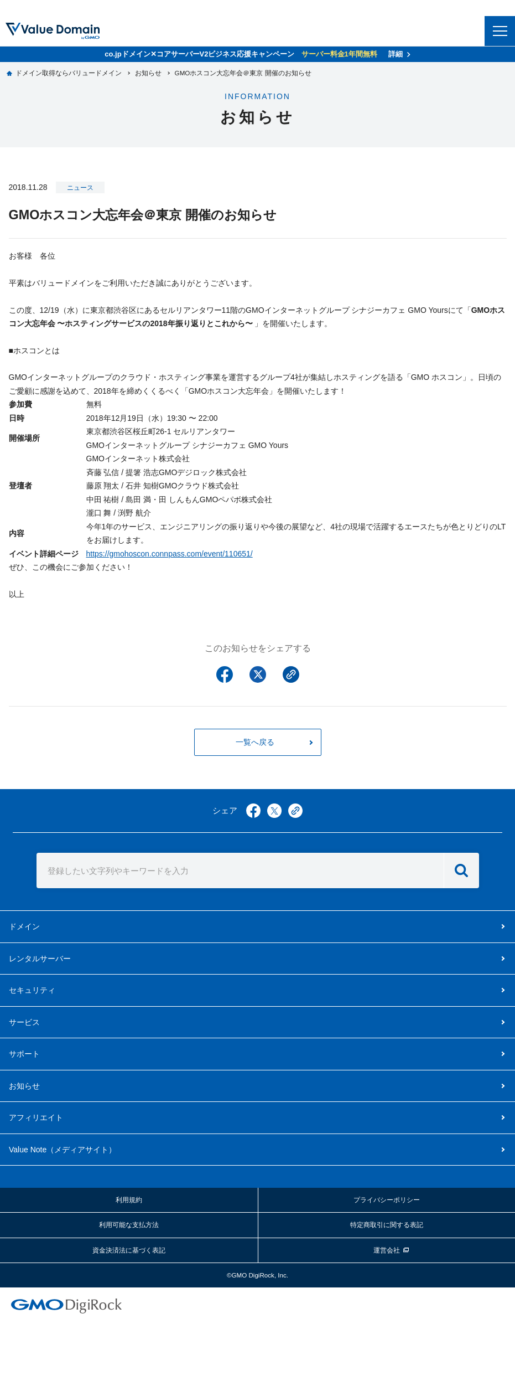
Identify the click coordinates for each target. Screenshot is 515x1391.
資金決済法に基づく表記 (128, 1250)
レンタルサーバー (40, 958)
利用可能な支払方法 (129, 1224)
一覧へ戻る (255, 742)
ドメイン (24, 926)
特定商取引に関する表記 (386, 1224)
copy (295, 810)
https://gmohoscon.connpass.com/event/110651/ (169, 553)
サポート (24, 1053)
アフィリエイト (36, 1117)
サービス (24, 1022)
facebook (253, 810)
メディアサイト (62, 1149)
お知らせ (24, 1085)
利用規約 (129, 1199)
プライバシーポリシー (386, 1199)
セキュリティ (32, 990)
